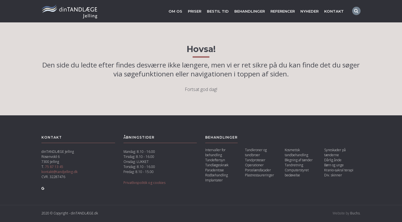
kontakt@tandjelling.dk (59, 172)
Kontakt (334, 11)
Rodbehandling (216, 175)
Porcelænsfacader (258, 170)
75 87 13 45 (54, 167)
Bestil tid (211, 11)
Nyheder (308, 11)
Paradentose (214, 170)
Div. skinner (333, 175)
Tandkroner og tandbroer (256, 153)
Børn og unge (334, 165)
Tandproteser (255, 160)
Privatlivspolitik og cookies (144, 183)
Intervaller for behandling (215, 153)
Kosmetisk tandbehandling (296, 153)
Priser (187, 11)
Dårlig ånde (333, 160)
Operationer (254, 165)
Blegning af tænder (299, 160)
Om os (167, 11)
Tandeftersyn (215, 160)
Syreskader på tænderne (335, 153)
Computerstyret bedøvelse (297, 173)
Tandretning (294, 165)
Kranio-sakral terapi (338, 170)
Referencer (279, 11)
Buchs (355, 213)
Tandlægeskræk (216, 165)
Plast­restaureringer (259, 175)
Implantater (214, 180)
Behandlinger (244, 11)
